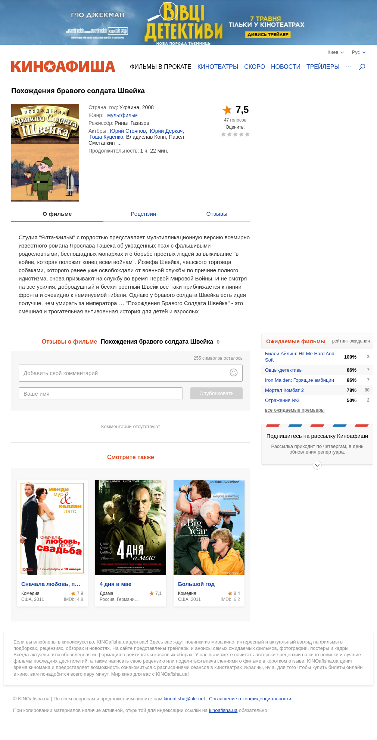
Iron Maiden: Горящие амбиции (299, 380)
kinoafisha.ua (223, 710)
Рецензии (143, 214)
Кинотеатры (217, 67)
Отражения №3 (282, 400)
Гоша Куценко (106, 137)
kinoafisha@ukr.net (184, 698)
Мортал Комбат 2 (284, 390)
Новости (285, 67)
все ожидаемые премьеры (294, 410)
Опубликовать (216, 393)
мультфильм (122, 115)
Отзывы (217, 214)
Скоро (254, 67)
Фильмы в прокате (160, 67)
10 (247, 134)
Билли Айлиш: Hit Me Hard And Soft (299, 357)
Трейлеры (323, 67)
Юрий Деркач (166, 131)
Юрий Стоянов (128, 131)
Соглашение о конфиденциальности (250, 698)
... (119, 143)
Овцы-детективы (284, 370)
